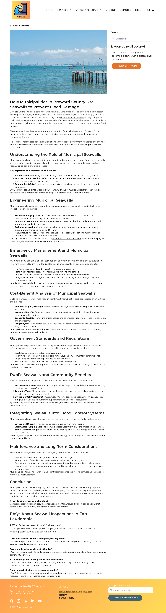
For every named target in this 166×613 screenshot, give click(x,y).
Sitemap (63, 595)
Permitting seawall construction (30, 362)
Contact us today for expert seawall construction (33, 509)
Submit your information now (125, 600)
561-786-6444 (65, 587)
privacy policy (66, 598)
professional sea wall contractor (66, 246)
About (110, 9)
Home (47, 9)
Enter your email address (120, 588)
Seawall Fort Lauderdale (72, 126)
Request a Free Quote (126, 66)
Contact (125, 9)
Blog (138, 9)
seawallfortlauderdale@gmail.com (75, 592)
